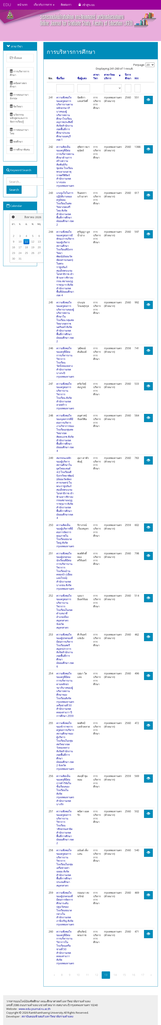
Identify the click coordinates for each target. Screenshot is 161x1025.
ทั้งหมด (16, 58)
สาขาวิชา (96, 76)
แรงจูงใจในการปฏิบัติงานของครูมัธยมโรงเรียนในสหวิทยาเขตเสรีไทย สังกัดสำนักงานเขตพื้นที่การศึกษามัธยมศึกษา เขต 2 (65, 208)
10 (19, 241)
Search (14, 190)
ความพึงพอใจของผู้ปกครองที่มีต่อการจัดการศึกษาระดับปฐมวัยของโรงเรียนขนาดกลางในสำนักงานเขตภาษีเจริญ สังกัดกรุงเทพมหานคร (65, 908)
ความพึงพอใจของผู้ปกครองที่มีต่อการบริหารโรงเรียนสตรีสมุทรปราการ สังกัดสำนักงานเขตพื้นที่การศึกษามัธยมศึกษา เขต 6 (65, 650)
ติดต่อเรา (66, 5)
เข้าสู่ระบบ (86, 5)
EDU (7, 4)
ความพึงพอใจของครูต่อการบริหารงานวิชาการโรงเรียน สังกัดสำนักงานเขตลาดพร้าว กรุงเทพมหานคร (65, 396)
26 (32, 253)
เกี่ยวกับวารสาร (44, 5)
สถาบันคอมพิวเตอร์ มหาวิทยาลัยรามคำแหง (47, 1016)
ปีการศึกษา (128, 76)
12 (32, 241)
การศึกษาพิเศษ (20, 149)
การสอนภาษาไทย (19, 131)
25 (26, 253)
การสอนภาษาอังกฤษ (19, 96)
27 (39, 253)
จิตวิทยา (16, 106)
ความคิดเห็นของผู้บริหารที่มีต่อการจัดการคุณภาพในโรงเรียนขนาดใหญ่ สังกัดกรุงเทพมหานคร (65, 535)
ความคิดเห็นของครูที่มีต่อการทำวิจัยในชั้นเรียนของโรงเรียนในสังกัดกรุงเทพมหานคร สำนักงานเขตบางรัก (65, 790)
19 (32, 247)
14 (115, 975)
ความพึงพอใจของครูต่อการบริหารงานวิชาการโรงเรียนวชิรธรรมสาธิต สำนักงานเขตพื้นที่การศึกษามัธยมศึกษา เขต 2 (65, 827)
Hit (137, 78)
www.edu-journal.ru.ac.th (35, 1009)
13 (39, 241)
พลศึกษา (16, 141)
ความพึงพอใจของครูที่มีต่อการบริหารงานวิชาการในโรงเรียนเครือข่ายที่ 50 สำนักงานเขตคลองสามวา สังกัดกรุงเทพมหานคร (65, 947)
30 (13, 258)
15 (124, 975)
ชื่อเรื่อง (60, 78)
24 (19, 253)
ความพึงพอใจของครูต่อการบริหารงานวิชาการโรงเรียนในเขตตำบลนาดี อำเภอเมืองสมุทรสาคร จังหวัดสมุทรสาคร (64, 611)
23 (13, 253)
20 (39, 247)
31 (19, 258)
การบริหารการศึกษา (19, 73)
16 (13, 247)
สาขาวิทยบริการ (112, 76)
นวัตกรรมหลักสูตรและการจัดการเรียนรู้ (18, 118)
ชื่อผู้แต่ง (82, 78)
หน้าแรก (22, 5)
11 (26, 241)
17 (19, 247)
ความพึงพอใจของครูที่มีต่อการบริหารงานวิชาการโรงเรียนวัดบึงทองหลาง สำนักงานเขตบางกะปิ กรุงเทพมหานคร (65, 362)
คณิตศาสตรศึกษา (18, 84)
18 (26, 247)
